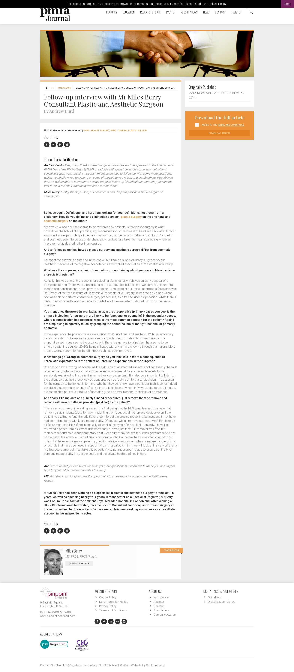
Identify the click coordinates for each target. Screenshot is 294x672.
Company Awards (165, 614)
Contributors (161, 610)
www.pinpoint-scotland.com (57, 616)
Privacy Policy (107, 606)
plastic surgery (131, 217)
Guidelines (214, 597)
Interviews (64, 88)
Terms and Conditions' (231, 125)
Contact (220, 12)
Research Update (150, 12)
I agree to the (222, 125)
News (206, 12)
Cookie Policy (107, 597)
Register (236, 12)
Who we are (161, 597)
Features (111, 12)
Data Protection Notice (113, 601)
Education (129, 12)
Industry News (189, 12)
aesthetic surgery (56, 221)
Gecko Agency (155, 665)
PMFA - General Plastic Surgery (129, 130)
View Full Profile (81, 563)
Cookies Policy (216, 4)
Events (170, 12)
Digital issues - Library (221, 601)
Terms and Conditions (113, 610)
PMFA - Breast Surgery (96, 130)
